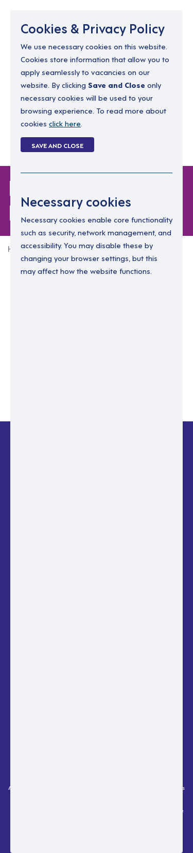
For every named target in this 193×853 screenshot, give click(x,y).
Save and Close (57, 145)
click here (65, 123)
